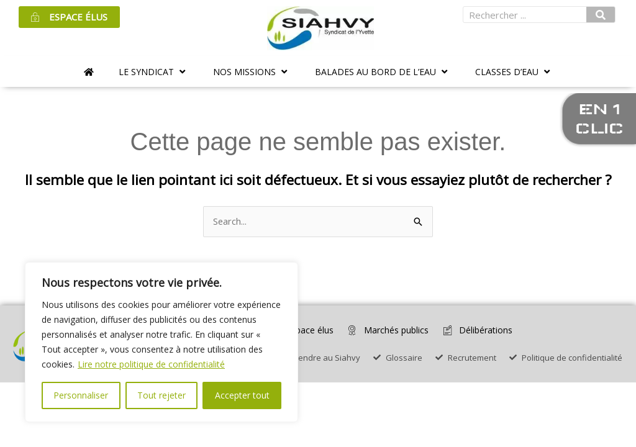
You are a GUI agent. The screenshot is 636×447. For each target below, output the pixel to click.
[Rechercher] (600, 14)
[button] (153, 71)
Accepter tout (242, 395)
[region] (161, 342)
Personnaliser (80, 395)
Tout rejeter (161, 395)
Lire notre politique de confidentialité (151, 364)
